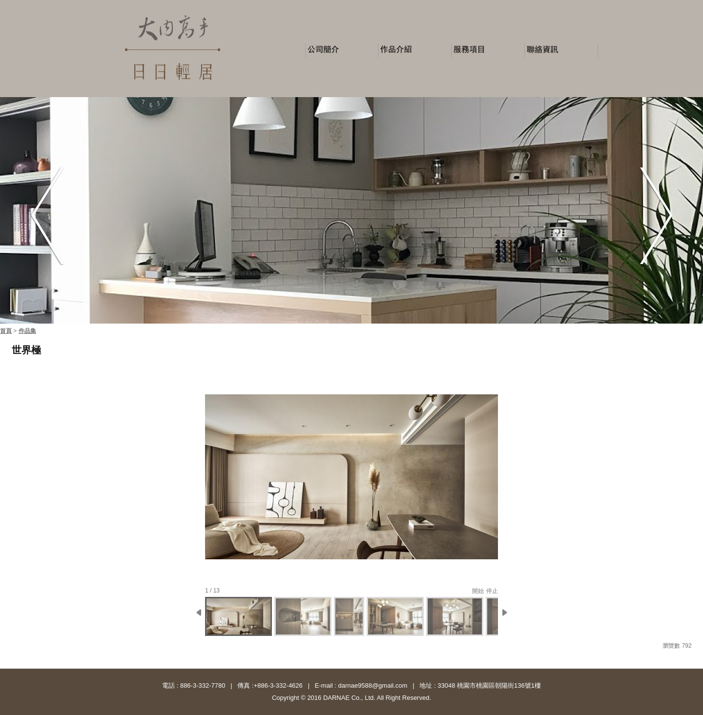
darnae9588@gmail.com (371, 685)
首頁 (6, 330)
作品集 (27, 330)
